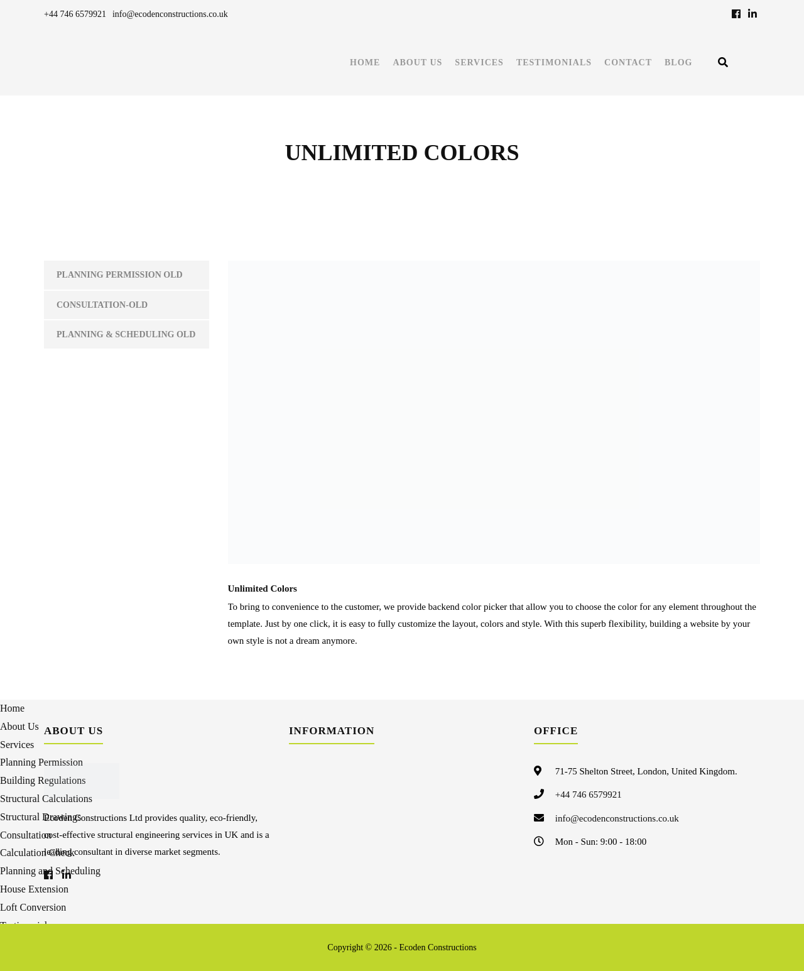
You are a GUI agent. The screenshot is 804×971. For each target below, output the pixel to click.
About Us (417, 62)
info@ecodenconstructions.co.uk (170, 14)
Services (479, 62)
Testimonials (554, 62)
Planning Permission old (120, 274)
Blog (678, 62)
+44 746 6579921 (75, 14)
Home (365, 62)
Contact (628, 62)
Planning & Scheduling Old (126, 334)
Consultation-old (102, 305)
